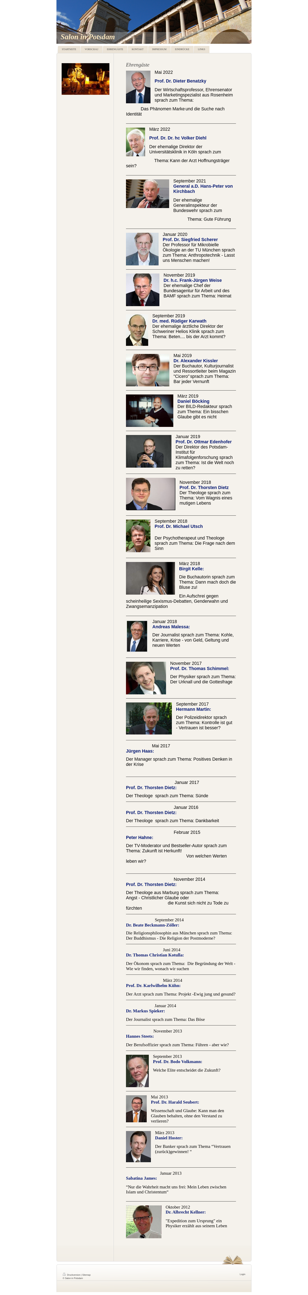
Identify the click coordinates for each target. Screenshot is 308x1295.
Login (242, 1274)
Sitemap (86, 1275)
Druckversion (72, 1275)
